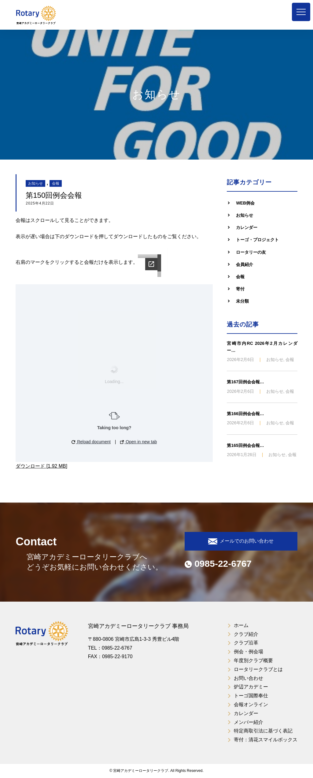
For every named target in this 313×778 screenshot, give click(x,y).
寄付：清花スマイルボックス (265, 739)
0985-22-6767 (218, 564)
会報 (55, 183)
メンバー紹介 (248, 722)
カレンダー (246, 227)
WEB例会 (245, 203)
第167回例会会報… (245, 381)
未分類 (242, 301)
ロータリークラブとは (258, 669)
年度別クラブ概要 (253, 660)
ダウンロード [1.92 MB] (41, 466)
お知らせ (35, 183)
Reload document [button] (91, 441)
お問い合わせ (248, 678)
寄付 (240, 288)
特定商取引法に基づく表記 (263, 730)
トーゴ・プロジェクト (257, 239)
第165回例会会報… (245, 445)
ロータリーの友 (251, 252)
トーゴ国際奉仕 (251, 695)
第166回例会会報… (245, 413)
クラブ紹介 (246, 634)
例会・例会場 (248, 651)
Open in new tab (138, 441)
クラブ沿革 (246, 642)
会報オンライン (251, 704)
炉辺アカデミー (251, 686)
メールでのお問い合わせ (241, 541)
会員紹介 (244, 264)
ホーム (241, 625)
